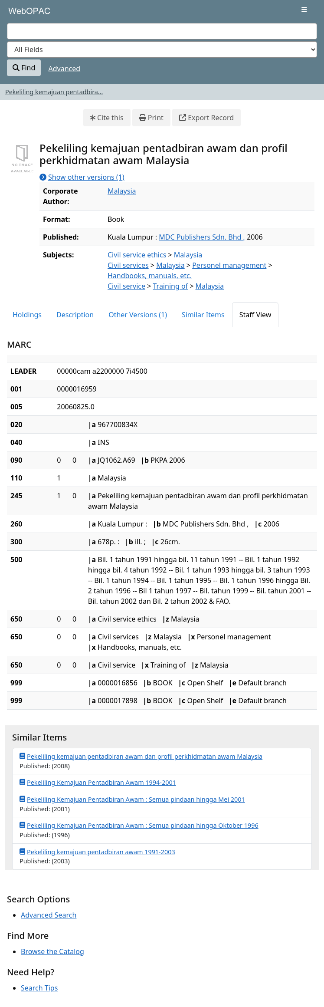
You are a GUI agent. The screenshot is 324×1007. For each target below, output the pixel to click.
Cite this (107, 117)
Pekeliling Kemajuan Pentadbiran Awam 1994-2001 (98, 782)
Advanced (65, 68)
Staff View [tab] (255, 314)
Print (151, 117)
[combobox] (162, 31)
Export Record (206, 117)
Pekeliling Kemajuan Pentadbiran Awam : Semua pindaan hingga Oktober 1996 (139, 825)
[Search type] (162, 49)
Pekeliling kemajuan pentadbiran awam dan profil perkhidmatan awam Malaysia (141, 756)
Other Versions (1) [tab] (137, 314)
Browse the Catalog (52, 951)
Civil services (128, 265)
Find (24, 68)
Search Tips (39, 988)
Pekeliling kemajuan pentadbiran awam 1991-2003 (97, 851)
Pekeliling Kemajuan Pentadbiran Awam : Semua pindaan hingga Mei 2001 (132, 799)
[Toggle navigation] (304, 9)
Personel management (229, 265)
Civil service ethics (137, 255)
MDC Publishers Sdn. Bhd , (202, 237)
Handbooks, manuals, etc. (150, 275)
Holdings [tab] (27, 314)
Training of (170, 286)
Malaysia (122, 191)
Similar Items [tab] (203, 314)
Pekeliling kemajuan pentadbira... (54, 92)
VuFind (22, 14)
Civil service (126, 286)
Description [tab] (75, 314)
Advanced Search (48, 915)
